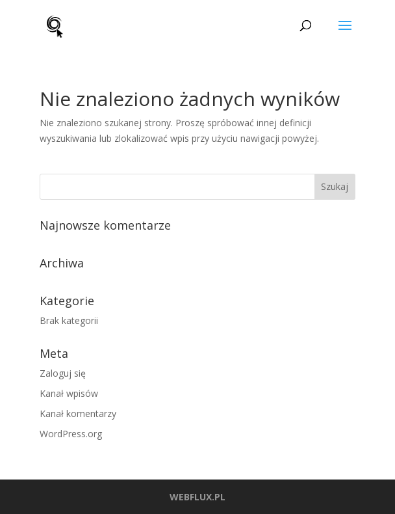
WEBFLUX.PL (197, 497)
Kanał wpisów (69, 393)
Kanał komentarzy (78, 413)
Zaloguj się (63, 373)
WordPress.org (71, 433)
